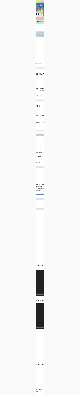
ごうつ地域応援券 (60, 204)
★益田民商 (58, 108)
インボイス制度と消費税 (61, 200)
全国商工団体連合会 (60, 110)
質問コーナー (59, 214)
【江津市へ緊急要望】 (17, 173)
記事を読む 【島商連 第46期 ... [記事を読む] (44, 95)
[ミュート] (48, 294)
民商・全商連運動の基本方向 (62, 208)
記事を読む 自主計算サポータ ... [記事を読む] (44, 130)
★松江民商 (58, 104)
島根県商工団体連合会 (61, 100)
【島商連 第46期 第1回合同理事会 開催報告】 (28, 74)
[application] (29, 283)
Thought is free (47, 391)
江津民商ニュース (60, 210)
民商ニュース (21, 144)
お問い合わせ (59, 202)
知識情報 (25, 110)
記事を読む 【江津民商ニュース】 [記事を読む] (43, 162)
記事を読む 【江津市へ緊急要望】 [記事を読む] (43, 194)
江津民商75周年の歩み (17, 42)
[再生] (8, 294)
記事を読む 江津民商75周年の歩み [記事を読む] (43, 63)
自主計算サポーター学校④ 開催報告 (23, 106)
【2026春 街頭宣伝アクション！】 (64, 62)
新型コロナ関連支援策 (61, 206)
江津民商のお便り (60, 212)
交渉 (19, 177)
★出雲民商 (58, 102)
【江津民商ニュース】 (17, 140)
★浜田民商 (58, 106)
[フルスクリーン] (51, 294)
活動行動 (20, 46)
